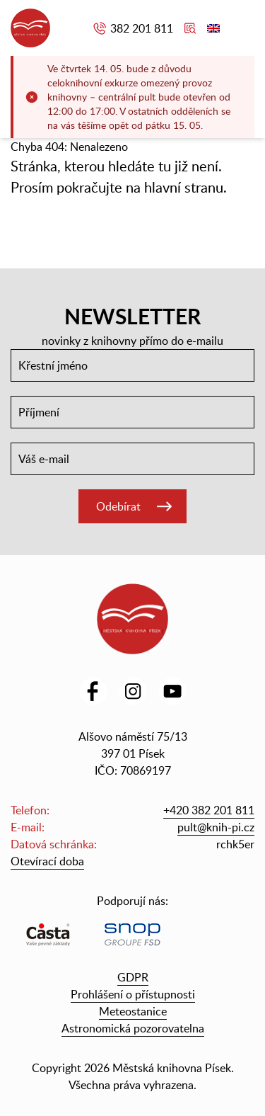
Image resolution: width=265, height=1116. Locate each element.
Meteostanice (133, 1011)
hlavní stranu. (185, 187)
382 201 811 (141, 28)
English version (213, 28)
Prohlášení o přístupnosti (133, 994)
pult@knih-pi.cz (215, 827)
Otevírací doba (47, 861)
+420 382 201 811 (208, 810)
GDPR (132, 977)
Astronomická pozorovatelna (132, 1028)
